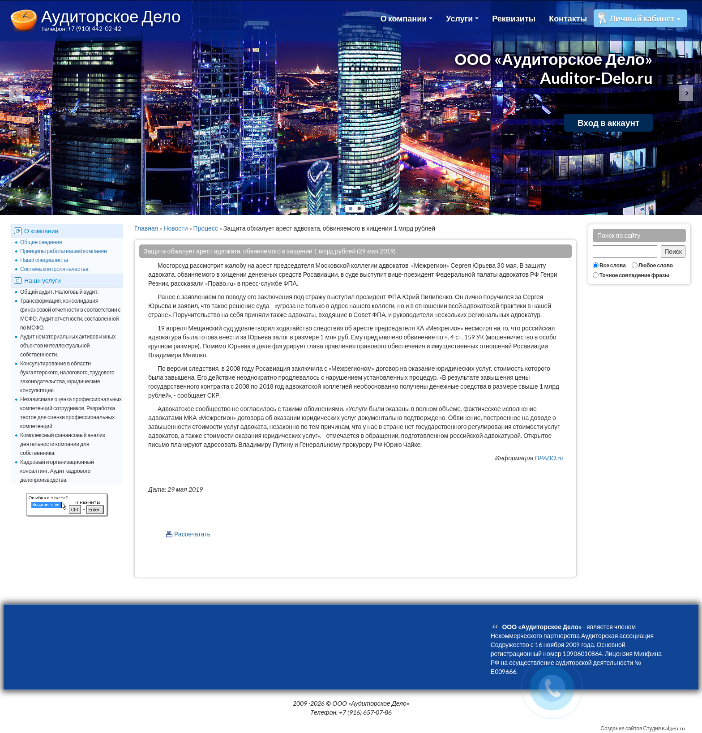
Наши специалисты (44, 260)
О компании (407, 18)
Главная (146, 228)
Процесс (205, 228)
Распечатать (192, 534)
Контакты (568, 18)
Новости (175, 228)
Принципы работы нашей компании (63, 251)
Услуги (462, 18)
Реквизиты (513, 18)
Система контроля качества (54, 269)
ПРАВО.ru (549, 458)
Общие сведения (41, 242)
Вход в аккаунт (608, 122)
